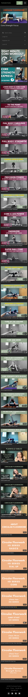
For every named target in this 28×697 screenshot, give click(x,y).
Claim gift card (14, 690)
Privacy (12, 688)
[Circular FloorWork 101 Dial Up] (14, 571)
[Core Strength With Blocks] (14, 390)
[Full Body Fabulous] (14, 137)
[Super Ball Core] (14, 263)
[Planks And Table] (14, 462)
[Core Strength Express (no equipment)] (14, 83)
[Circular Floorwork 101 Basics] (14, 553)
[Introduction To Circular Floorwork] (14, 516)
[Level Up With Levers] (14, 480)
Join (19, 3)
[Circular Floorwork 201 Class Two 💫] (14, 607)
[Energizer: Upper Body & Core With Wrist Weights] (14, 245)
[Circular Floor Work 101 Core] (14, 589)
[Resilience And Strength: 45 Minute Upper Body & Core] (14, 318)
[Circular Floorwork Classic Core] (14, 625)
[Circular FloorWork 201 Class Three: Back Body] (14, 643)
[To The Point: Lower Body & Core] (14, 119)
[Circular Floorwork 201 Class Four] (14, 661)
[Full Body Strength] (14, 155)
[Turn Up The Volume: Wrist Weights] (14, 336)
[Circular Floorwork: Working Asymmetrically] (14, 372)
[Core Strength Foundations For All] (14, 408)
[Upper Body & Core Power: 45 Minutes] (14, 209)
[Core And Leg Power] (14, 227)
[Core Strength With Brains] (14, 444)
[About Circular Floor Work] (14, 535)
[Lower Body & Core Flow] (14, 101)
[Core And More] (14, 354)
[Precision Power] (14, 191)
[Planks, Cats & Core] (14, 173)
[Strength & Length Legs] (14, 300)
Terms (7, 688)
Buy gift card (19, 688)
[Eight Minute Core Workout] (14, 65)
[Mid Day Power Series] (14, 281)
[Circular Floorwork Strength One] (14, 679)
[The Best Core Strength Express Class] (14, 426)
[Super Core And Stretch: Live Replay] (14, 498)
